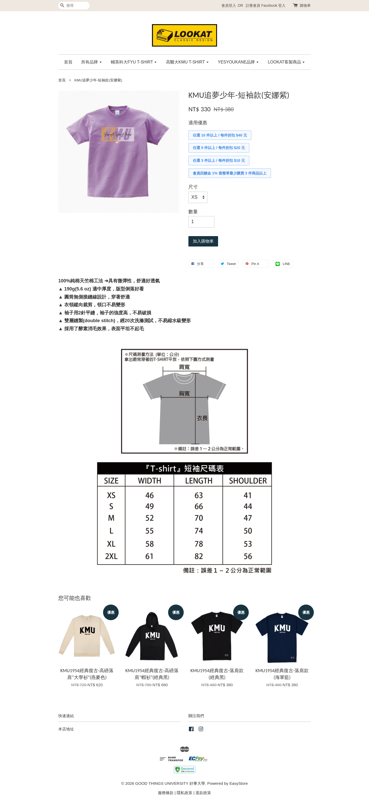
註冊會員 (253, 5)
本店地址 (66, 729)
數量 (193, 211)
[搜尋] (74, 5)
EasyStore (239, 783)
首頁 (68, 62)
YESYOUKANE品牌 (238, 62)
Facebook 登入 (273, 5)
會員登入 (228, 5)
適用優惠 (197, 122)
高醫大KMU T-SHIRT (187, 62)
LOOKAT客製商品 (286, 62)
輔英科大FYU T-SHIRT (134, 62)
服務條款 (166, 792)
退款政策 (203, 792)
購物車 (305, 5)
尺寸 (193, 187)
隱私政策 (184, 792)
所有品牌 (91, 62)
